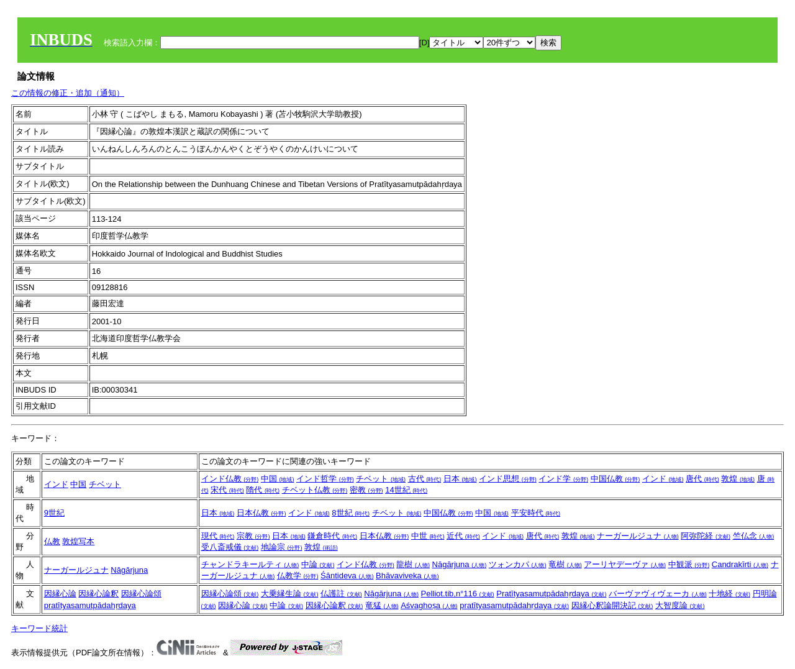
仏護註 (341, 593)
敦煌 (738, 478)
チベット (105, 484)
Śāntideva (346, 575)
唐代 (702, 478)
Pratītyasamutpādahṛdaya (551, 593)
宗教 (253, 535)
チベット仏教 (315, 489)
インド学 (563, 478)
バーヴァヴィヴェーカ (658, 593)
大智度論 (680, 605)
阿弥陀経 (705, 535)
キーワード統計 (39, 628)
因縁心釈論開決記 (612, 605)
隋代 (262, 489)
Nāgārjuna (129, 570)
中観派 (689, 564)
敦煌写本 (78, 541)
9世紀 (54, 512)
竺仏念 (754, 535)
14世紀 (406, 489)
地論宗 (281, 547)
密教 (366, 489)
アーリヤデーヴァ (625, 564)
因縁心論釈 (98, 593)
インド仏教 (230, 478)
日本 (460, 478)
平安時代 (536, 512)
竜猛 (382, 605)
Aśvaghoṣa (429, 605)
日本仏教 (261, 512)
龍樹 (413, 564)
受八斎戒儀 (230, 547)
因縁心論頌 (141, 593)
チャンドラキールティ (250, 564)
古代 (425, 478)
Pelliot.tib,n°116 (457, 593)
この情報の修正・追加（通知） (67, 93)
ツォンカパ (518, 564)
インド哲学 (325, 478)
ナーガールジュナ (638, 535)
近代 (463, 535)
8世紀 (351, 512)
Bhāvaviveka (407, 575)
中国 (78, 484)
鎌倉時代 (332, 535)
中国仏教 (615, 478)
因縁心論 (60, 593)
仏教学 (298, 575)
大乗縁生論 (290, 593)
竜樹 (565, 564)
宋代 (227, 489)
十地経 (729, 593)
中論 (318, 564)
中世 (428, 535)
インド (56, 484)
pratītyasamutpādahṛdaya (90, 605)
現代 (218, 535)
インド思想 (508, 478)
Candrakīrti (740, 564)
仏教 (52, 541)
